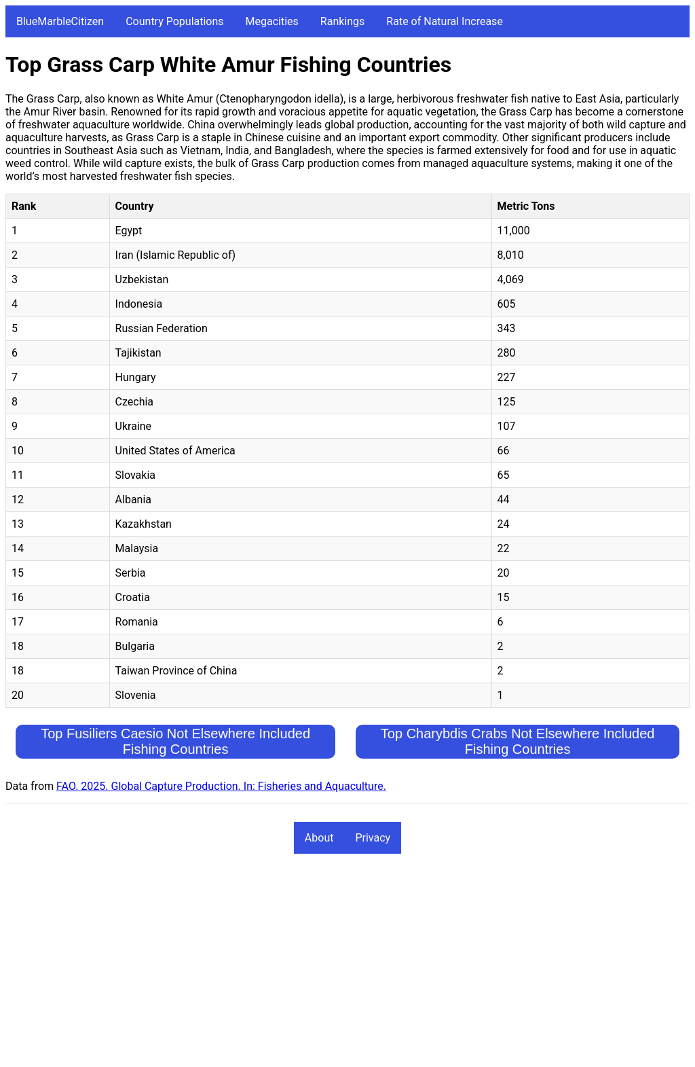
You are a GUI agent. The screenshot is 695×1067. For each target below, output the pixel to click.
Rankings (342, 21)
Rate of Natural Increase (444, 21)
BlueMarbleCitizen (60, 21)
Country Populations (174, 21)
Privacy (372, 837)
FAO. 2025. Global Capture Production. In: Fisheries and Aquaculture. (221, 786)
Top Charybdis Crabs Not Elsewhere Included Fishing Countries (518, 741)
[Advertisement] (347, 966)
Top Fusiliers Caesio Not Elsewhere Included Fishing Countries (175, 741)
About (319, 837)
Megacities (272, 21)
